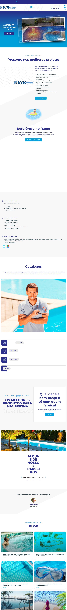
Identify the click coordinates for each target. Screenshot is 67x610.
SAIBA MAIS (62, 38)
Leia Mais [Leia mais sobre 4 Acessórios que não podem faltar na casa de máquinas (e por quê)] (37, 587)
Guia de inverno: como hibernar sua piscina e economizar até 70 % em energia (15, 584)
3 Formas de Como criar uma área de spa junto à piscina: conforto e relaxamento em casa (16, 555)
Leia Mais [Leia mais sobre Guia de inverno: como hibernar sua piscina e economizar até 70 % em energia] (4, 587)
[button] (17, 2)
